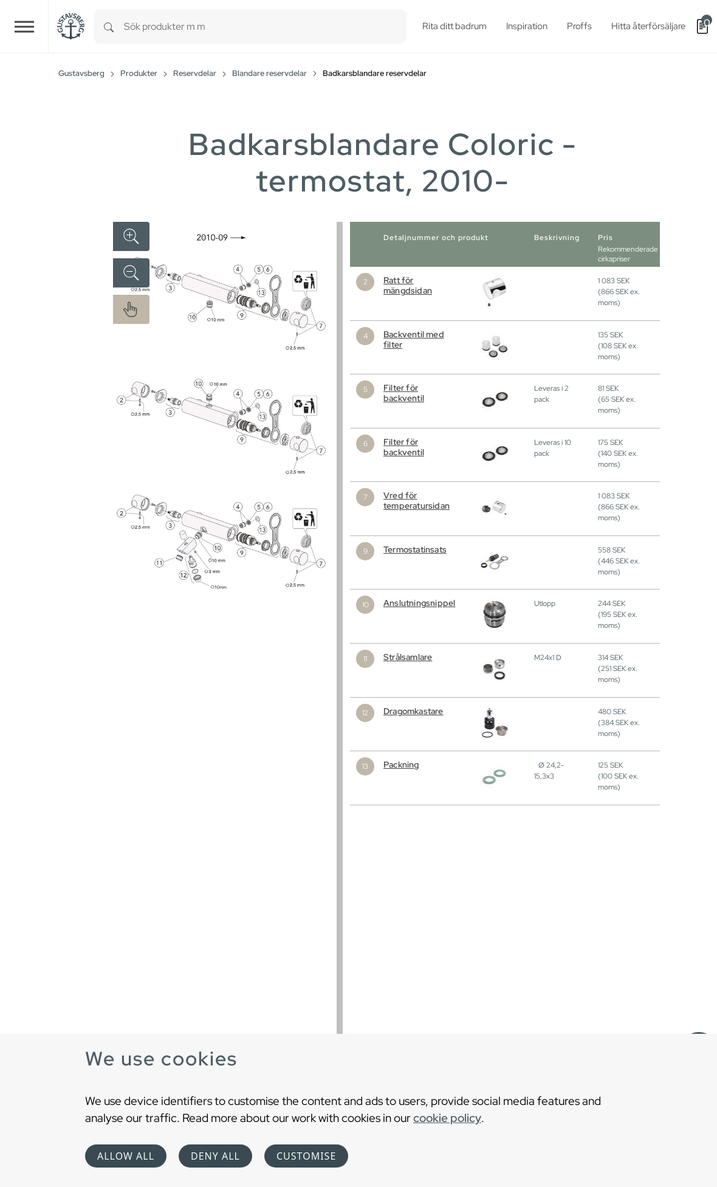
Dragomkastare (413, 711)
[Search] (109, 26)
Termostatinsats (415, 549)
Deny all (215, 1156)
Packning (401, 764)
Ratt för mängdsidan (407, 285)
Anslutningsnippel (419, 602)
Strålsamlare (407, 657)
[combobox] (265, 26)
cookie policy (447, 1118)
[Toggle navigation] (24, 26)
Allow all (125, 1156)
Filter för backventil (403, 393)
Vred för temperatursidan (416, 500)
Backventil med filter (413, 339)
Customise (306, 1156)
